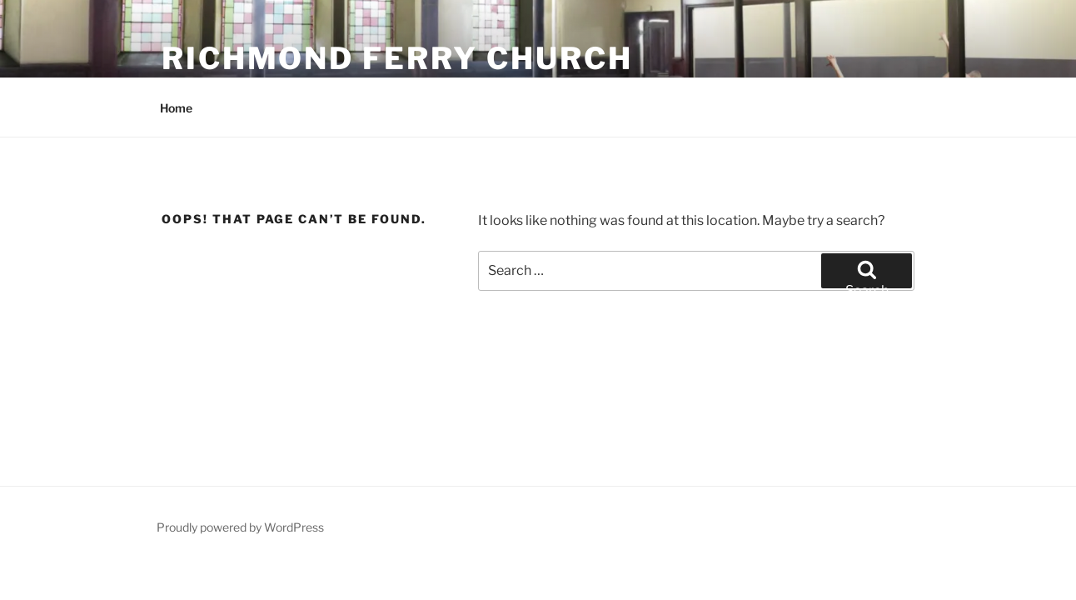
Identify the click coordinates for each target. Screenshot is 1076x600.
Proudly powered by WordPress (240, 527)
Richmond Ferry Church (397, 58)
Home (176, 108)
